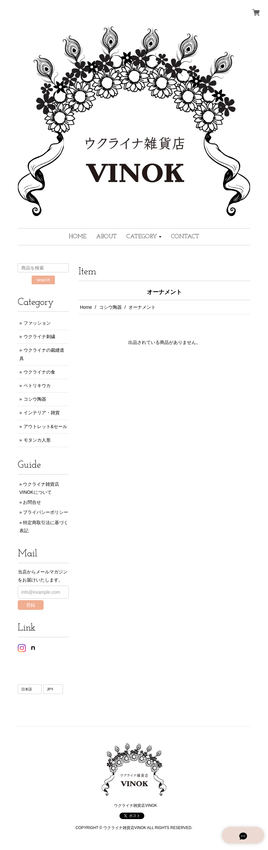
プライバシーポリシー (45, 512)
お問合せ (32, 502)
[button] (144, 237)
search (43, 279)
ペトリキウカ (37, 385)
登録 (30, 605)
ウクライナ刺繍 (39, 336)
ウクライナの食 (39, 372)
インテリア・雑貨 (42, 412)
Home (86, 307)
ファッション (37, 323)
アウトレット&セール (45, 426)
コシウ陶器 (110, 307)
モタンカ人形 (37, 440)
